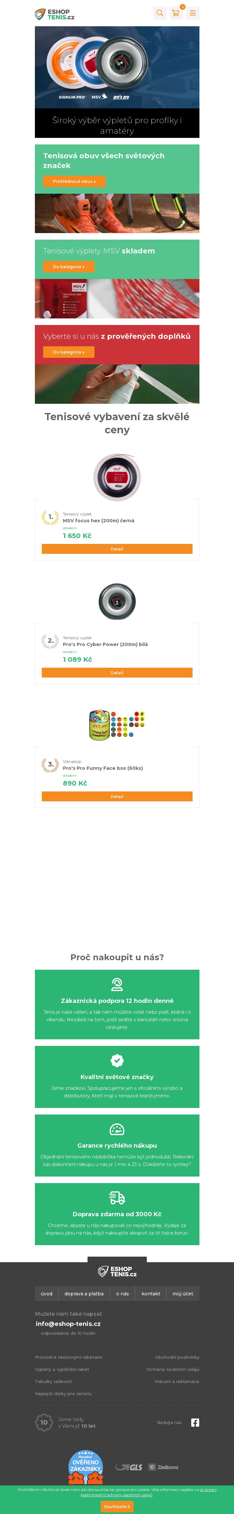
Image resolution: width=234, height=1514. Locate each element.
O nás (122, 1294)
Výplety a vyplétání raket (62, 1369)
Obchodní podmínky (177, 1357)
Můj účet (182, 1294)
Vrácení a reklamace (177, 1381)
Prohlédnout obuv (74, 181)
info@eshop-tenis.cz (68, 1324)
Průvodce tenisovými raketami (68, 1357)
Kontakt (151, 1294)
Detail (117, 549)
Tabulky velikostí (53, 1381)
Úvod (46, 1294)
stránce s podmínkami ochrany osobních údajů (149, 1492)
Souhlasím (117, 1506)
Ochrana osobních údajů (172, 1369)
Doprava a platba (84, 1294)
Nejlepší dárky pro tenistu (63, 1393)
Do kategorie (69, 266)
